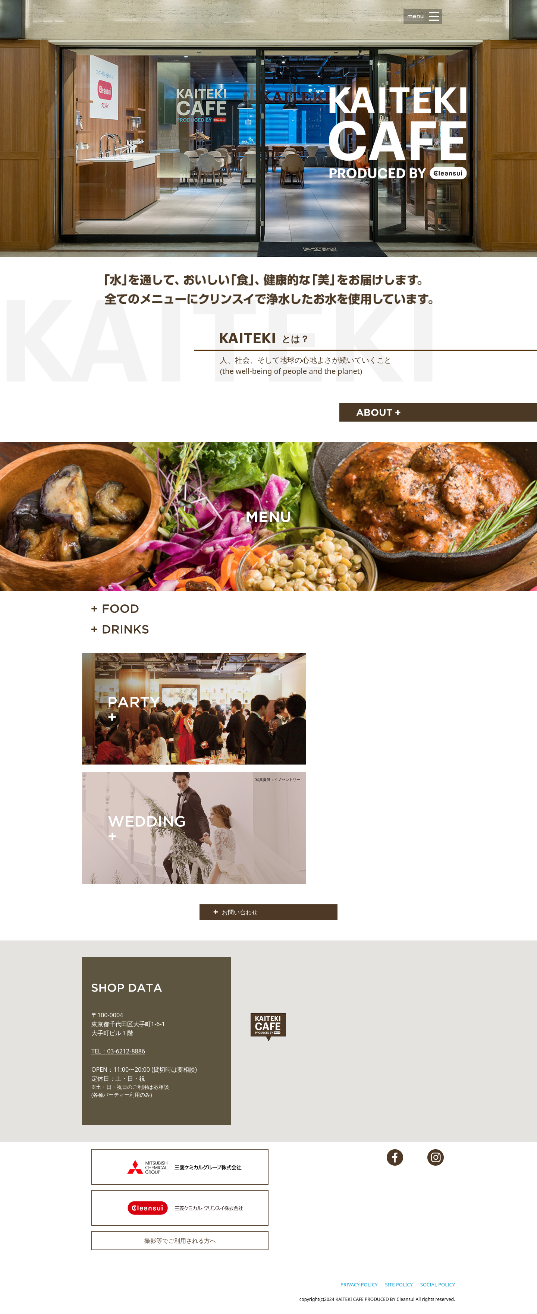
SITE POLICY (399, 1284)
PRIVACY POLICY (358, 1284)
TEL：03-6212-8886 (118, 1051)
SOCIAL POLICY (437, 1284)
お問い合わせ (240, 912)
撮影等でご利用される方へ (180, 1240)
